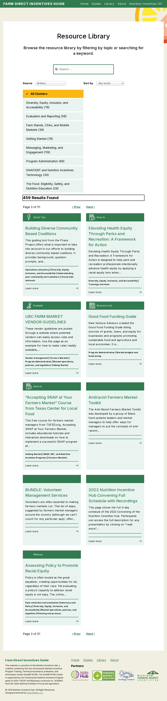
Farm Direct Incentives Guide (34, 4)
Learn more (31, 288)
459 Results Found (41, 197)
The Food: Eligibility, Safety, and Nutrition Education (47, 186)
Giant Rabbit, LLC (35, 693)
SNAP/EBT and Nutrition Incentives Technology (50, 172)
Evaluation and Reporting (46, 116)
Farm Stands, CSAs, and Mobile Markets (47, 127)
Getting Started (39, 139)
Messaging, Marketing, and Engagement (44, 150)
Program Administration (45, 161)
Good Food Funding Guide (112, 316)
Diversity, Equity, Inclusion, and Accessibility (47, 105)
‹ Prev (76, 207)
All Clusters (39, 93)
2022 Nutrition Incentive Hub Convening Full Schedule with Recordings (113, 495)
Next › (90, 207)
